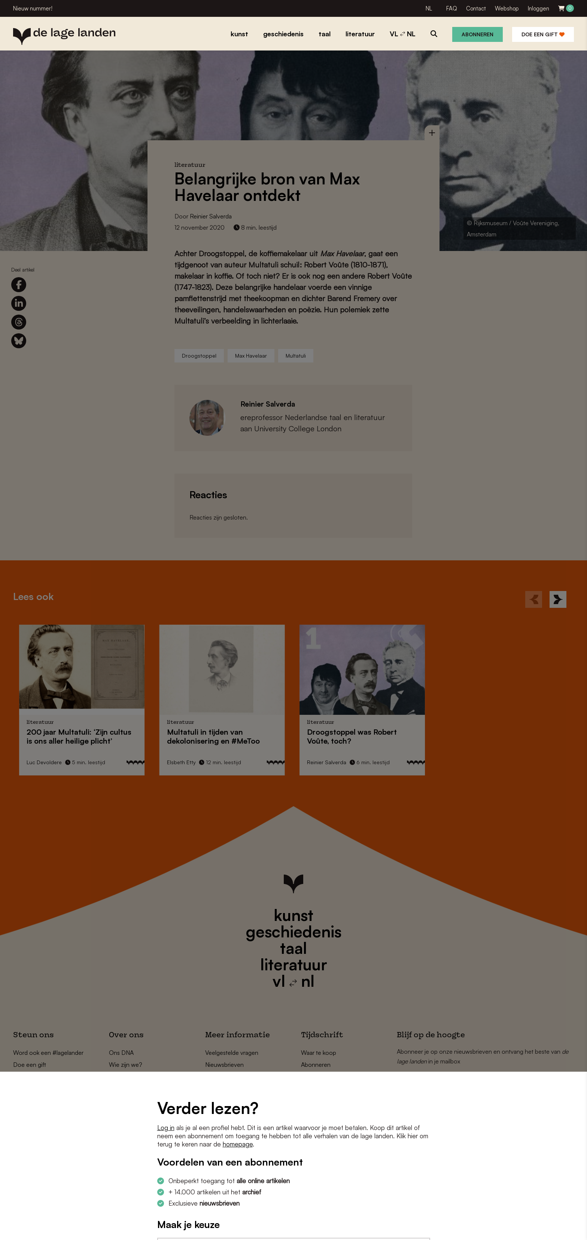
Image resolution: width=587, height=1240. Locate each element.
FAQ (451, 8)
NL (429, 8)
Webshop (507, 8)
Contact (476, 8)
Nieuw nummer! (32, 8)
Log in (165, 1128)
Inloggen (538, 8)
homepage (238, 1144)
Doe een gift (543, 34)
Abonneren (477, 34)
